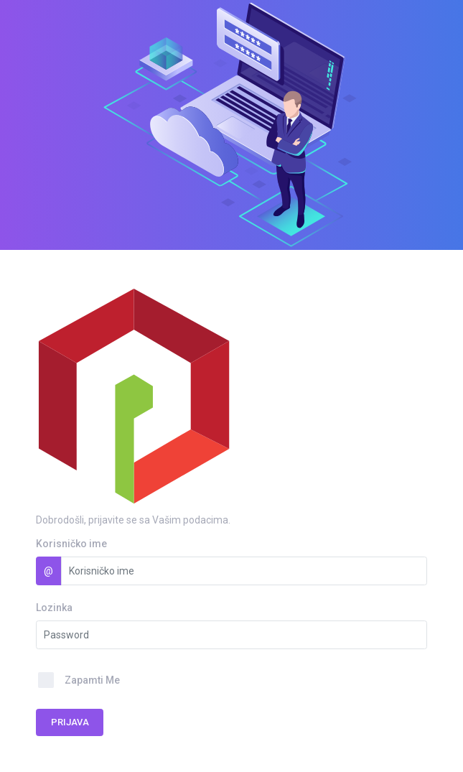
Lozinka (54, 607)
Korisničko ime (71, 543)
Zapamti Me (92, 680)
